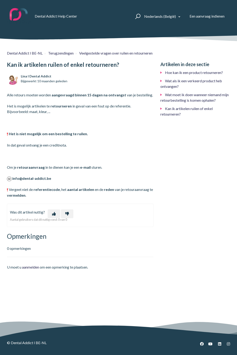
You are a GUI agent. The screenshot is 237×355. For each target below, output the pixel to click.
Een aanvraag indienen (207, 16)
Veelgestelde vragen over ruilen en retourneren (116, 53)
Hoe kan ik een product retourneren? (194, 72)
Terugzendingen (61, 53)
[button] (137, 16)
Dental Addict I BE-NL (25, 53)
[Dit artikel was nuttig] (54, 213)
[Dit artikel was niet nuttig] (67, 213)
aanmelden (30, 267)
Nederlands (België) (160, 16)
